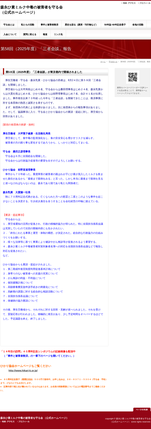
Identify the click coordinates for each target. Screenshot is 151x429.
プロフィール (144, 3)
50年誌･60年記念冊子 (115, 24)
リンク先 (58, 34)
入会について (10, 34)
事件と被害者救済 (49, 24)
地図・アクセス (128, 3)
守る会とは (8, 24)
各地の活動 (137, 24)
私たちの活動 (27, 24)
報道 (45, 34)
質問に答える (29, 34)
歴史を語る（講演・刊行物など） (81, 24)
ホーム (103, 62)
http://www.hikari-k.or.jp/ (22, 370)
